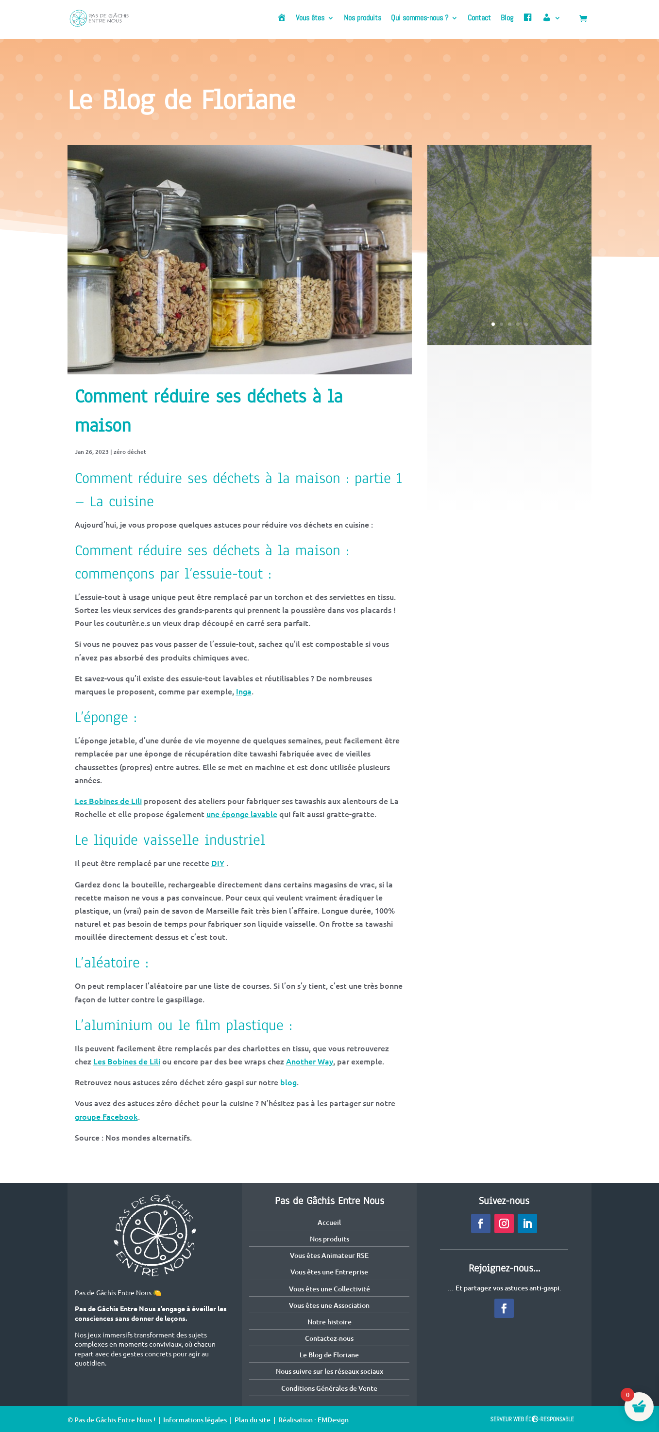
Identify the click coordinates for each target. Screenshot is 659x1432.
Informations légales (195, 1419)
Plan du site (252, 1419)
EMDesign (333, 1419)
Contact (479, 19)
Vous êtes (310, 19)
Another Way (309, 1061)
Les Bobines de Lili (108, 800)
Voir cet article (509, 287)
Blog (507, 19)
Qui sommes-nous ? (419, 19)
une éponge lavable (241, 813)
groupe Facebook (106, 1116)
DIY (217, 862)
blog (288, 1082)
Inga (244, 691)
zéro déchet (130, 452)
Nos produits (362, 19)
